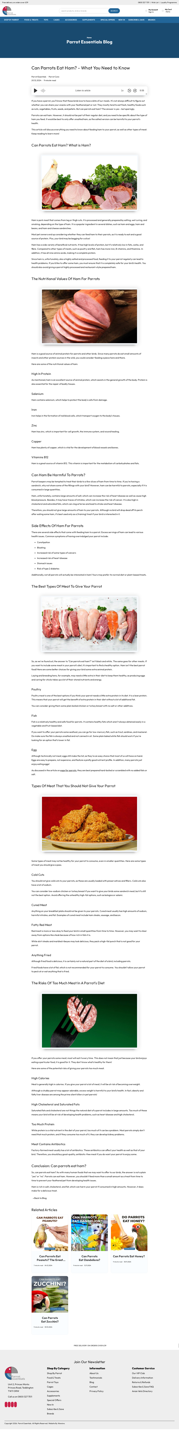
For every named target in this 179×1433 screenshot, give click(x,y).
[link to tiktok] (12, 1404)
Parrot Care (54, 76)
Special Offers (108, 20)
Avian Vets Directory (142, 1391)
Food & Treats (32, 20)
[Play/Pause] (35, 90)
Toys (47, 20)
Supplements (89, 20)
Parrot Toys (52, 1382)
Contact (94, 1386)
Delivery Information (142, 1377)
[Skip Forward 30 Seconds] (135, 90)
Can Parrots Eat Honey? (129, 1256)
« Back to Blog (40, 1198)
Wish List (155, 2)
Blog (92, 1382)
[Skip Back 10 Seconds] (129, 90)
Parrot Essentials (38, 76)
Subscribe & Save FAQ (143, 1386)
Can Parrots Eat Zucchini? (50, 1319)
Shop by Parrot (12, 20)
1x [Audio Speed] (122, 90)
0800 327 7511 (143, 2)
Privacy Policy (96, 1391)
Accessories (72, 20)
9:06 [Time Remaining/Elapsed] (142, 90)
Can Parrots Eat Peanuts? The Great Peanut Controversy (50, 1259)
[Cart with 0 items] (169, 11)
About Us (94, 1373)
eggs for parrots (68, 770)
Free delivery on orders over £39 (90, 1345)
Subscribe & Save (136, 20)
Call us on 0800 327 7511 (20, 1396)
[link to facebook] (6, 1404)
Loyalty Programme (169, 2)
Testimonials (96, 1377)
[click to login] (151, 11)
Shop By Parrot (54, 1373)
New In (121, 20)
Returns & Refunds (141, 1382)
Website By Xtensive (56, 1423)
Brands (151, 20)
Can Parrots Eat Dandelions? (89, 1258)
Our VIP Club (138, 1373)
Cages (57, 20)
